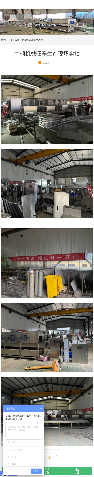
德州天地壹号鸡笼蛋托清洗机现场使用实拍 (47, 457)
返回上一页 (7, 40)
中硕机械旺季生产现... (33, 40)
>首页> (17, 40)
